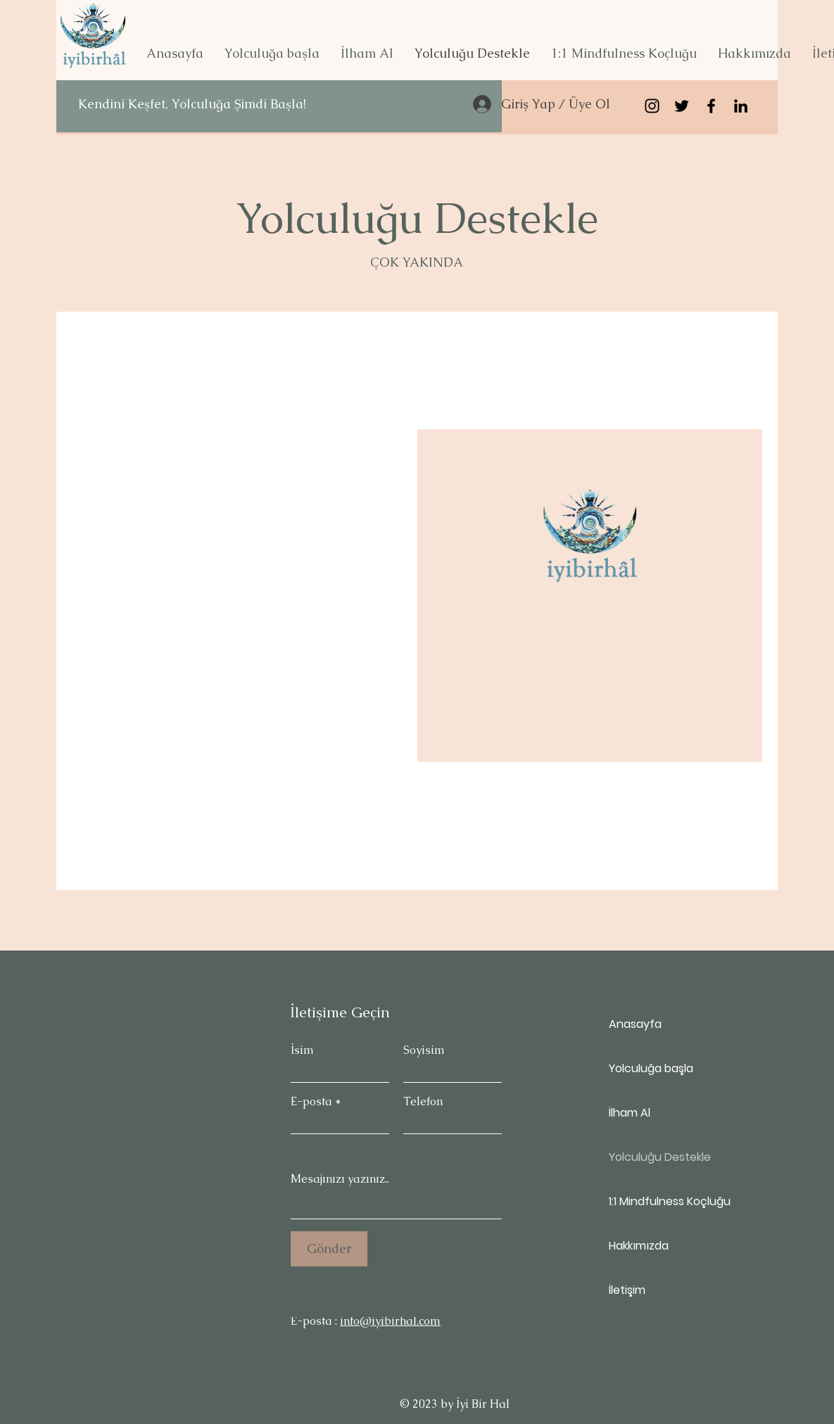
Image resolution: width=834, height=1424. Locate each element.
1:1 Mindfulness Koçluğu (658, 1201)
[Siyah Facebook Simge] (711, 105)
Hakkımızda (639, 1246)
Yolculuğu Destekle (658, 1157)
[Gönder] (329, 1248)
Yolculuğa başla (651, 1068)
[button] (272, 53)
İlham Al (629, 1113)
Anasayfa (635, 1024)
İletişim (627, 1290)
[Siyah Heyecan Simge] (681, 105)
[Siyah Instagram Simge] (652, 105)
